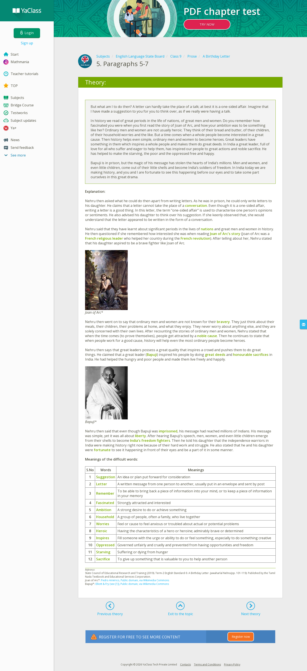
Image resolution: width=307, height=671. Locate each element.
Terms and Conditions (207, 664)
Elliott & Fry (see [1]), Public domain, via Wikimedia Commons (132, 584)
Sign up (27, 43)
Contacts (185, 664)
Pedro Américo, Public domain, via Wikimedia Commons (135, 580)
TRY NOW (207, 24)
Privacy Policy (232, 664)
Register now (241, 637)
